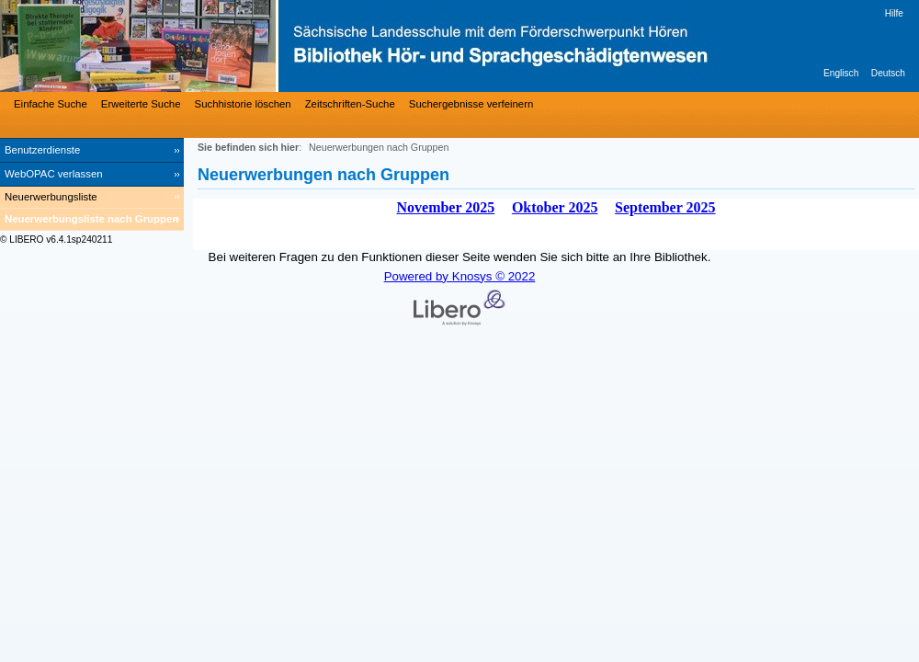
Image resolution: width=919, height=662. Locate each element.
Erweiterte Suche (141, 103)
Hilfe (894, 13)
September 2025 (665, 207)
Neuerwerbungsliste (51, 196)
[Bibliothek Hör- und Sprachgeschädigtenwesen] (275, 46)
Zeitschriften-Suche (350, 103)
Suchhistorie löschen (243, 103)
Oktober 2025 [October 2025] (554, 207)
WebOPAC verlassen (54, 173)
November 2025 (445, 207)
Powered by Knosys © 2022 (460, 276)
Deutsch (888, 73)
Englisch (840, 73)
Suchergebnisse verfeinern (471, 103)
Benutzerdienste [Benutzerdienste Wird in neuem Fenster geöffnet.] (42, 149)
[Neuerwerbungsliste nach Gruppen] (92, 220)
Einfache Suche (50, 103)
